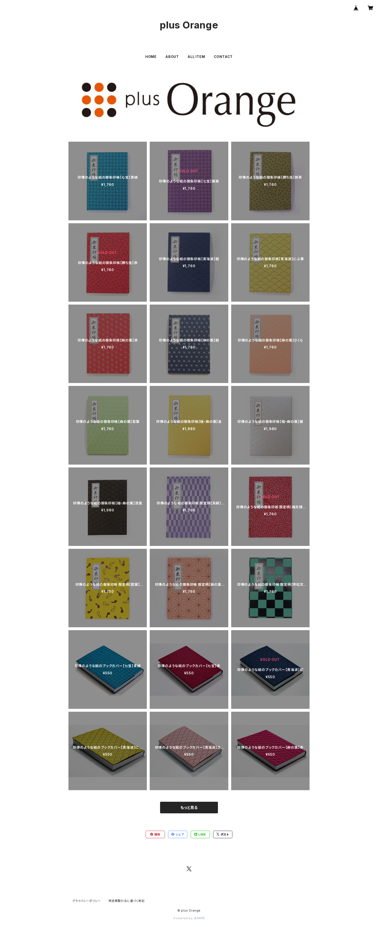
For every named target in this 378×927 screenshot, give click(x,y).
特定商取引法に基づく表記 (126, 901)
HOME (151, 57)
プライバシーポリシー (86, 901)
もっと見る (189, 807)
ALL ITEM (196, 57)
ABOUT (172, 57)
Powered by (189, 918)
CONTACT (223, 57)
